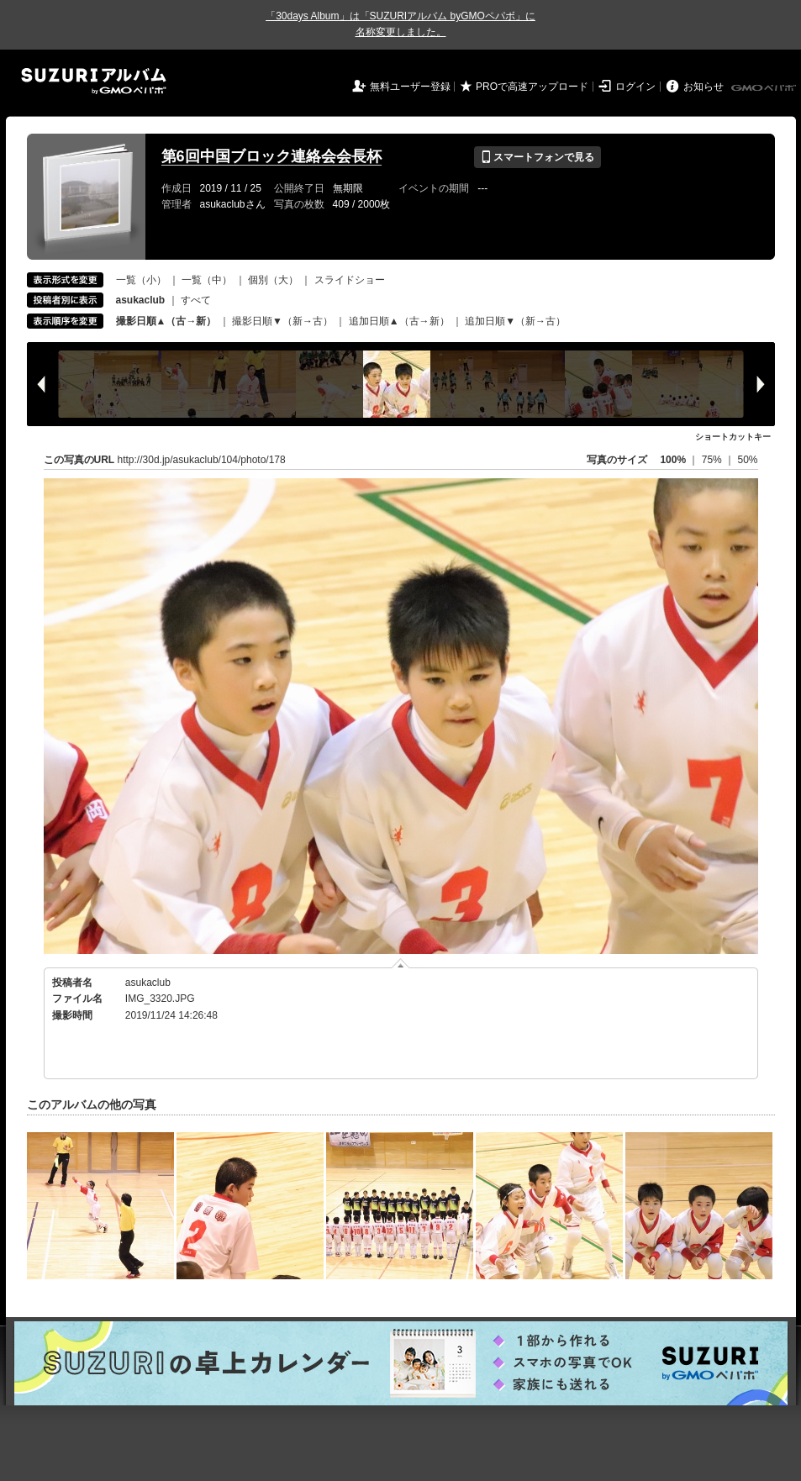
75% (713, 460)
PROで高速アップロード (532, 86)
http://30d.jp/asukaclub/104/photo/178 (202, 460)
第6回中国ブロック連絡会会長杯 (271, 156)
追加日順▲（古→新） (399, 321)
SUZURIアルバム (94, 81)
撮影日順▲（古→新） (166, 321)
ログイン (635, 86)
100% (672, 460)
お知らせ (703, 86)
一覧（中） (207, 280)
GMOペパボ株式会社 (764, 88)
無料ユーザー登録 (410, 86)
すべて (196, 300)
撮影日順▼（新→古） (282, 321)
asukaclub (148, 982)
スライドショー (349, 280)
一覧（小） (141, 280)
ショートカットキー (733, 436)
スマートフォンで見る (537, 157)
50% (747, 460)
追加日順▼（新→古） (515, 321)
